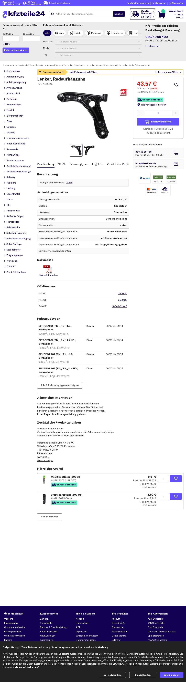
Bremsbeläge (118, 623)
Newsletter (177, 3)
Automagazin (46, 640)
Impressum (81, 631)
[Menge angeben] (158, 113)
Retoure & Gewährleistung (53, 627)
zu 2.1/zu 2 (8, 33)
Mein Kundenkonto (139, 3)
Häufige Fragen (47, 635)
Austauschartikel (48, 631)
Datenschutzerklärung (26, 667)
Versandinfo (46, 623)
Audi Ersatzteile (155, 618)
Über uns (8, 618)
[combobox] (82, 14)
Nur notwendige (112, 675)
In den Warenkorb (160, 121)
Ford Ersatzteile (155, 627)
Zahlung (44, 618)
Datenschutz (82, 623)
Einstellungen (143, 675)
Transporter (139, 33)
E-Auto (77, 33)
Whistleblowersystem (87, 635)
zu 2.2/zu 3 (28, 33)
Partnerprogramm (12, 631)
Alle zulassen (171, 675)
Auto (61, 33)
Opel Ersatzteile (156, 635)
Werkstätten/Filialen (14, 635)
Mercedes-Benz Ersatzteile (161, 631)
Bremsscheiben (119, 631)
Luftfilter (116, 640)
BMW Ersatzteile (156, 623)
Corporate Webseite (14, 627)
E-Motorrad (117, 33)
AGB (78, 627)
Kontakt (80, 618)
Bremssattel (118, 627)
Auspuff (116, 618)
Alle (47, 33)
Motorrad (96, 33)
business (11, 623)
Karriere (8, 640)
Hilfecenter (153, 46)
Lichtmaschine (119, 635)
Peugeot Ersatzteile (157, 640)
